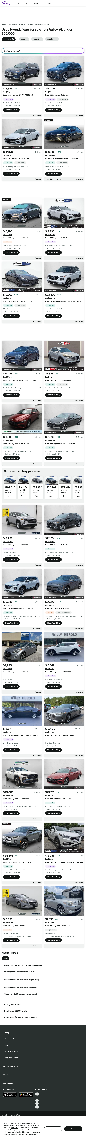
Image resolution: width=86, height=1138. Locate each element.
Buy (19, 3)
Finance (48, 3)
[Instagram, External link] (37, 1103)
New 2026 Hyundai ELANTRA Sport (8, 493)
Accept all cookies (73, 1129)
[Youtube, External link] (37, 1100)
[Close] (83, 1118)
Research (37, 3)
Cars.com (14, 1128)
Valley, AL (22, 25)
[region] (43, 1127)
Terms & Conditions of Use (11, 1115)
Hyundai (30, 25)
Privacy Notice (27, 1123)
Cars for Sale (12, 25)
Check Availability (11, 110)
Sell (27, 3)
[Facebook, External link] (37, 1097)
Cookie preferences (53, 1129)
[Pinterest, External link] (37, 1107)
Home (4, 25)
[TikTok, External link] (37, 1094)
